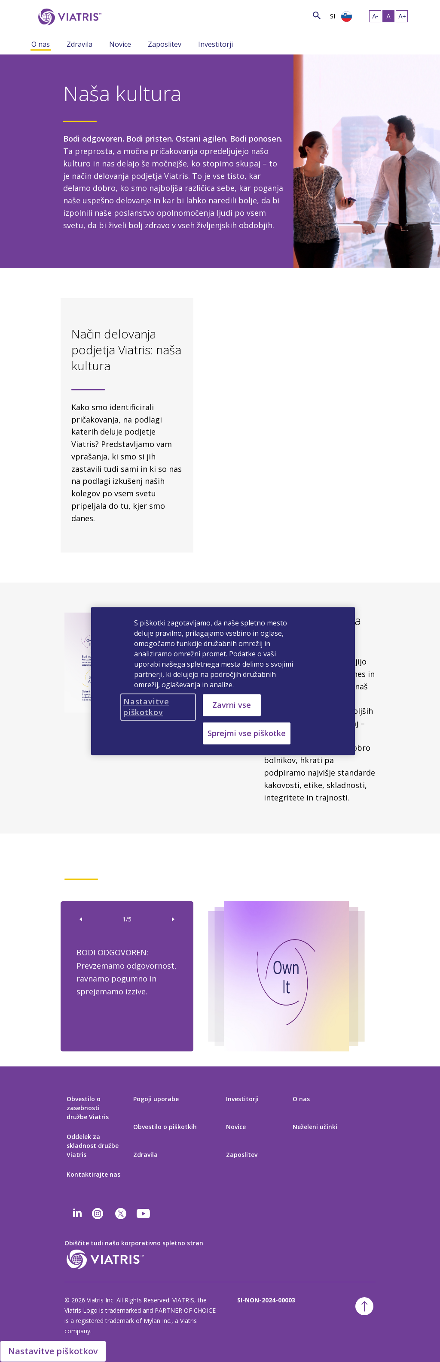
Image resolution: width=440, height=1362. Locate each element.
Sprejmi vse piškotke (247, 733)
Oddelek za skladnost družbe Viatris (93, 1145)
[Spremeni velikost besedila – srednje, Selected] (388, 16)
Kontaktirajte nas (93, 1174)
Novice (120, 44)
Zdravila (79, 44)
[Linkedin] (77, 1213)
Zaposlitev (164, 44)
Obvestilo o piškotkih (165, 1127)
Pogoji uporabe (156, 1099)
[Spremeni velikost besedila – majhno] (375, 16)
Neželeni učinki (315, 1127)
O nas (40, 44)
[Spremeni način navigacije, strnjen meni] (60, 43)
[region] (223, 681)
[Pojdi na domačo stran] (68, 17)
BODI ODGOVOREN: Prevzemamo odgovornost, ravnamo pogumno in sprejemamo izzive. (126, 971)
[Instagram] (97, 1213)
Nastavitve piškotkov (53, 1351)
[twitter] (120, 1213)
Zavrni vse (231, 705)
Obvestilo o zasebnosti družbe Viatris (88, 1108)
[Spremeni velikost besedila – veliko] (402, 16)
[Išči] (118, 14)
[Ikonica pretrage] (316, 15)
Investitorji (215, 44)
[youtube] (144, 1213)
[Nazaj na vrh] (364, 1306)
